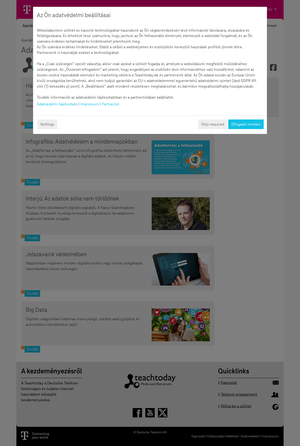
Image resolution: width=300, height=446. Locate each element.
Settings (47, 124)
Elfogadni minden (246, 124)
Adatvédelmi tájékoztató (57, 104)
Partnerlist (110, 104)
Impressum (89, 104)
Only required (212, 124)
